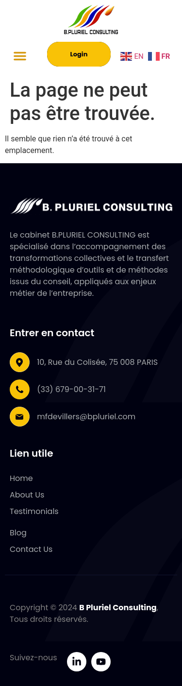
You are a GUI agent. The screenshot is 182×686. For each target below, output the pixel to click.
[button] (20, 56)
